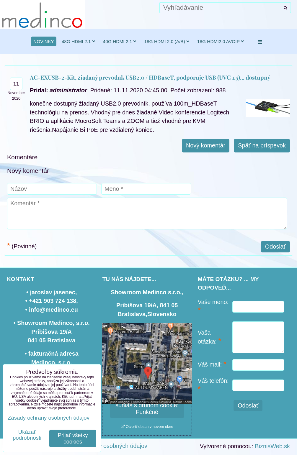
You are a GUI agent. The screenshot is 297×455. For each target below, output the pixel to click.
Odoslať (275, 246)
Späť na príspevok (262, 145)
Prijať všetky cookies (73, 438)
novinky (43, 41)
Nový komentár (205, 145)
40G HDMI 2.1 (120, 41)
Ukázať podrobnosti (27, 435)
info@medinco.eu (53, 309)
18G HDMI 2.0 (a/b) (166, 41)
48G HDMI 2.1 (78, 41)
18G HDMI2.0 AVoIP (220, 41)
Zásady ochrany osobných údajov (103, 446)
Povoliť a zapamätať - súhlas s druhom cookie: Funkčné (147, 405)
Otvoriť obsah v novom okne (147, 426)
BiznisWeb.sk (272, 446)
